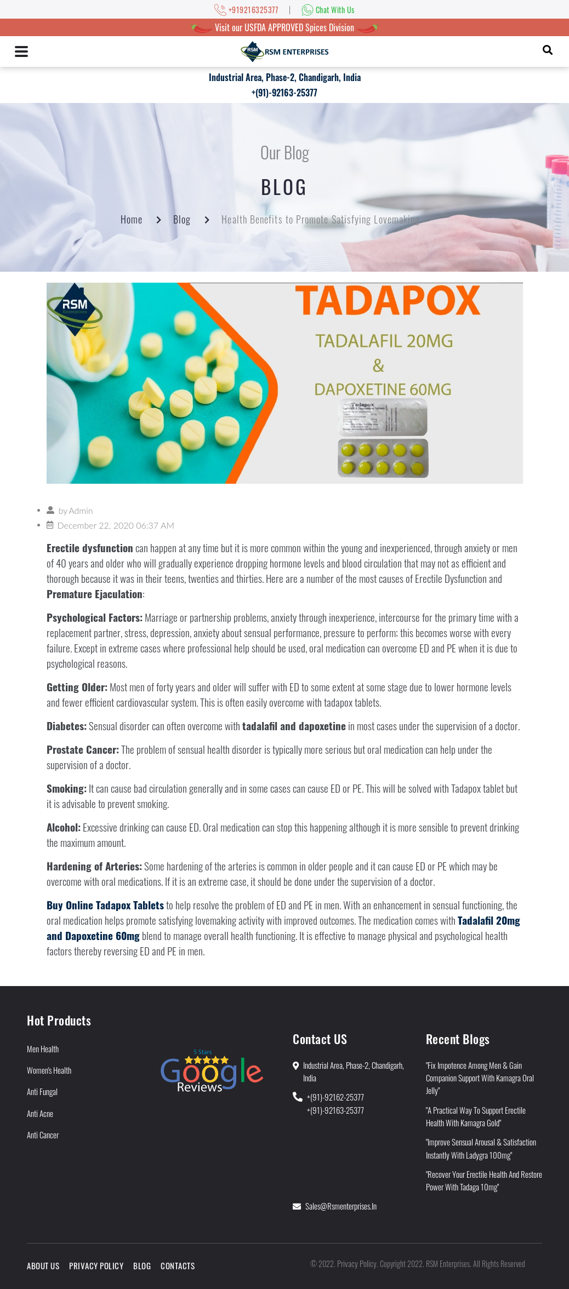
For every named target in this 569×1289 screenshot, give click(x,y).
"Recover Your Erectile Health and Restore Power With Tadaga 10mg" (484, 1180)
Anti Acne (40, 1113)
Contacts (178, 1265)
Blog (182, 219)
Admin (81, 510)
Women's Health (49, 1070)
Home (132, 219)
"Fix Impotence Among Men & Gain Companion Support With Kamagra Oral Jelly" (480, 1078)
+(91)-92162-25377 (335, 1097)
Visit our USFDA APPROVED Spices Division (284, 27)
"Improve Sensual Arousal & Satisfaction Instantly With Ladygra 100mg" (481, 1148)
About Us (43, 1265)
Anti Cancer (43, 1134)
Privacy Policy (96, 1265)
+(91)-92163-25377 (284, 92)
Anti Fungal (42, 1091)
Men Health (43, 1048)
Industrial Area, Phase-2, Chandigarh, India (285, 77)
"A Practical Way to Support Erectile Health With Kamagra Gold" (476, 1116)
